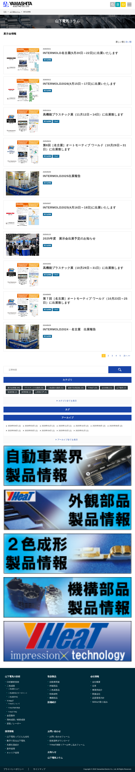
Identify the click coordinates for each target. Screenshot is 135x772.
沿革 (94, 686)
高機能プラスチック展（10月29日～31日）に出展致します (83, 267)
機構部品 (53, 698)
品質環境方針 (98, 698)
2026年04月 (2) (14, 426)
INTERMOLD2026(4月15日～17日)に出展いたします (79, 83)
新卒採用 (11, 748)
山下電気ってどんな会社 (18, 736)
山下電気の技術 (12, 676)
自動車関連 (54, 682)
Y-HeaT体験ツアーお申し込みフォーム (67, 745)
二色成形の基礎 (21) (56, 388)
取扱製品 (52, 676)
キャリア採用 (13, 753)
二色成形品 (54, 690)
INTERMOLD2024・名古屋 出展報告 (69, 329)
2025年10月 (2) (82, 426)
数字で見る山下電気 (16, 741)
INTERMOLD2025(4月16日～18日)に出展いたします (79, 207)
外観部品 (53, 686)
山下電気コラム (55, 757)
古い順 (128, 42)
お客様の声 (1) (41, 392)
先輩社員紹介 (13, 745)
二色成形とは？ (13, 689)
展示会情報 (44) (14, 388)
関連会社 (96, 694)
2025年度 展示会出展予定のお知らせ (69, 238)
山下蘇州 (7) (121, 388)
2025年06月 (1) (14, 430)
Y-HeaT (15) (92, 388)
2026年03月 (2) (31, 426)
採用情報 (9, 731)
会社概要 (96, 682)
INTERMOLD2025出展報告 (62, 176)
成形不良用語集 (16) (76, 388)
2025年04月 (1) (48, 430)
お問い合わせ (54, 731)
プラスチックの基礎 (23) (34, 388)
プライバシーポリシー (13, 769)
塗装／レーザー (14, 723)
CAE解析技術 (13, 682)
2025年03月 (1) (65, 430)
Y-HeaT (56, 121)
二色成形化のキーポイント (17, 693)
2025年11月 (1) (65, 426)
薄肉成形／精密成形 (16, 719)
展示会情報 (47, 60)
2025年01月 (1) (82, 430)
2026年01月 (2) (48, 426)
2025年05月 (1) (31, 430)
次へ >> (127, 356)
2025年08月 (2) (115, 426)
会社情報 (94, 676)
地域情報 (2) (12, 392)
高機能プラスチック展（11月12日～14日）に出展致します (83, 114)
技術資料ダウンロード (59, 741)
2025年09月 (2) (99, 426)
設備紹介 (52, 702)
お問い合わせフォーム (59, 736)
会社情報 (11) (107, 388)
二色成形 (11, 686)
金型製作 (11, 715)
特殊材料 (53, 694)
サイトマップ (39, 769)
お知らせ (52, 752)
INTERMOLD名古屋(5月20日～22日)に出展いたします (80, 53)
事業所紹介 (97, 690)
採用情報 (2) (26, 392)
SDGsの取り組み (100, 702)
